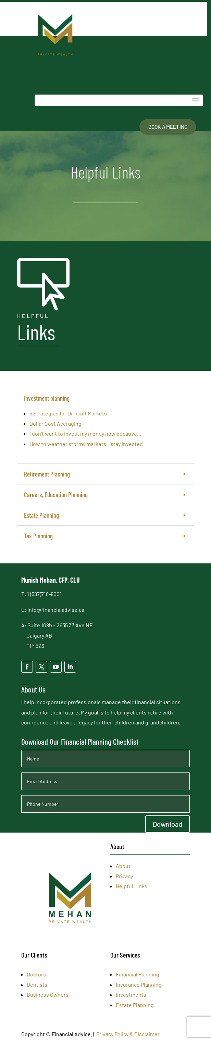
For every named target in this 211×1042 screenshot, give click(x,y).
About (123, 865)
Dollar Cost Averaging (55, 423)
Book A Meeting (167, 127)
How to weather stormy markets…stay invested (86, 443)
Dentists (37, 984)
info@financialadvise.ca (55, 609)
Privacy (124, 876)
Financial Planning (137, 974)
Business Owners (48, 994)
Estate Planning (135, 1004)
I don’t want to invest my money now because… (85, 433)
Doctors (36, 974)
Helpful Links (131, 886)
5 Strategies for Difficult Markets (68, 413)
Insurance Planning (139, 984)
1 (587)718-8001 (44, 594)
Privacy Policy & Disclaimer (128, 1034)
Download (167, 824)
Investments (131, 994)
